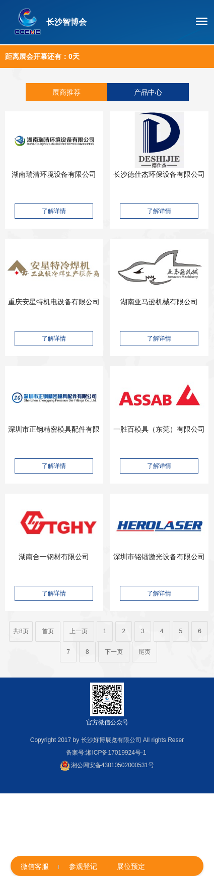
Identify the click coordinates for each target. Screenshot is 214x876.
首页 (48, 631)
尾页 (144, 651)
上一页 (78, 631)
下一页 (114, 651)
